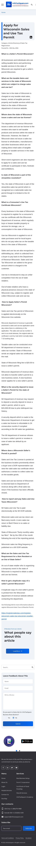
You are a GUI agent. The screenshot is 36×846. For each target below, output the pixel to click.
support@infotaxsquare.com (13, 817)
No (16, 718)
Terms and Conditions (7, 838)
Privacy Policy (20, 838)
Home (3, 12)
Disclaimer (29, 838)
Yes (9, 718)
